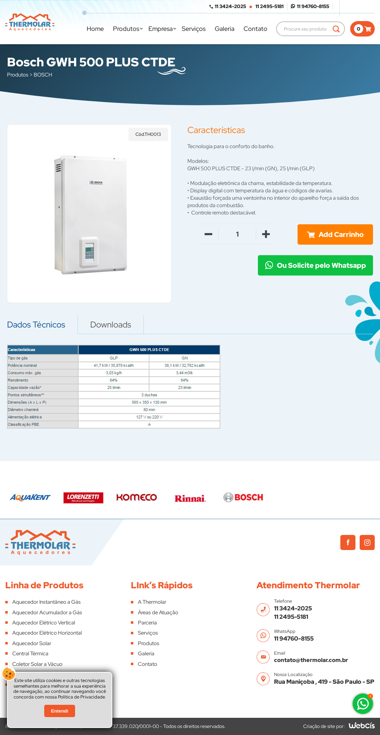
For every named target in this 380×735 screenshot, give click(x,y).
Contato (255, 29)
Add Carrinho (341, 234)
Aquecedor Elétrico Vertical (43, 622)
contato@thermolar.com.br (311, 660)
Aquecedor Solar (31, 643)
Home (95, 29)
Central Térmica (30, 653)
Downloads (110, 324)
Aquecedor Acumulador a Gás (47, 612)
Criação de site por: (324, 726)
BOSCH (43, 74)
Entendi (59, 711)
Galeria (224, 29)
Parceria (147, 622)
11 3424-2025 (230, 6)
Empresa (160, 29)
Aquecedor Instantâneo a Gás (46, 601)
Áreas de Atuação (158, 612)
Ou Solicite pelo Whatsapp (321, 265)
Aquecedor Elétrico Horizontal (47, 632)
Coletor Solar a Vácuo (37, 664)
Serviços (194, 29)
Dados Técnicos (36, 324)
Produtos (126, 29)
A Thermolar (152, 601)
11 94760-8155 (313, 6)
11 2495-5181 (269, 6)
